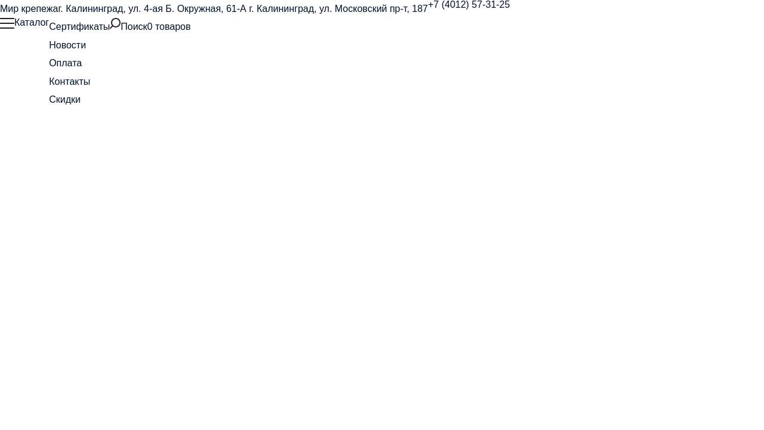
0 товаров (169, 27)
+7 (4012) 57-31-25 (469, 5)
